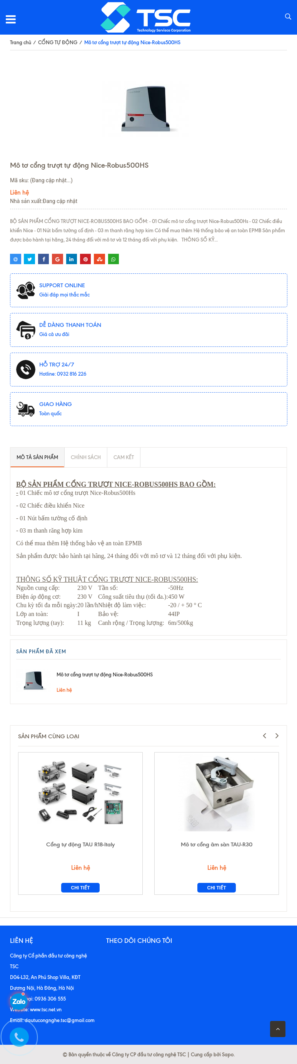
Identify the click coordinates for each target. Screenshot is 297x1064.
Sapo (228, 1054)
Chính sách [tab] (86, 457)
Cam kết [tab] (123, 457)
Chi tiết (80, 888)
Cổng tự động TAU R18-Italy (80, 844)
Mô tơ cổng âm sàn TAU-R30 (216, 844)
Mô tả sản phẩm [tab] (37, 457)
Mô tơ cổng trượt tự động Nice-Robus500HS (105, 674)
